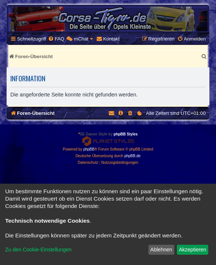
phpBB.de (132, 156)
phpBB (89, 149)
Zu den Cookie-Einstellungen (38, 249)
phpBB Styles (126, 134)
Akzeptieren (192, 249)
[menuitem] (56, 38)
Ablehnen (161, 249)
